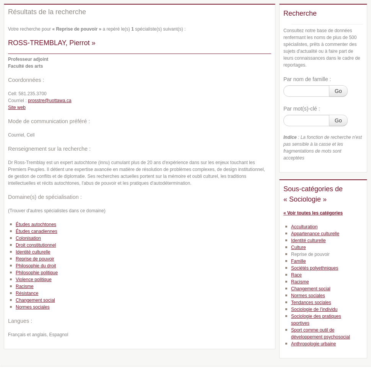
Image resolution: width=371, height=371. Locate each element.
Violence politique (34, 279)
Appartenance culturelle (315, 233)
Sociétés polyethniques (314, 268)
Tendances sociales (311, 302)
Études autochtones (36, 224)
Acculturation (304, 226)
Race (296, 275)
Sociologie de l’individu (314, 309)
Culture (298, 247)
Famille (298, 261)
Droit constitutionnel (36, 245)
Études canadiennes (36, 231)
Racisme (25, 286)
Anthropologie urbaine (313, 344)
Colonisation (28, 238)
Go (338, 91)
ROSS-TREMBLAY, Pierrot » (51, 43)
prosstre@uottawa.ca (50, 100)
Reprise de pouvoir (35, 259)
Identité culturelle (33, 252)
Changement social (35, 300)
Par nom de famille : (307, 79)
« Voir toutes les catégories (313, 213)
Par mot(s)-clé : (301, 109)
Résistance (27, 293)
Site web (17, 107)
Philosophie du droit (36, 265)
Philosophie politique (37, 272)
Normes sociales (33, 307)
